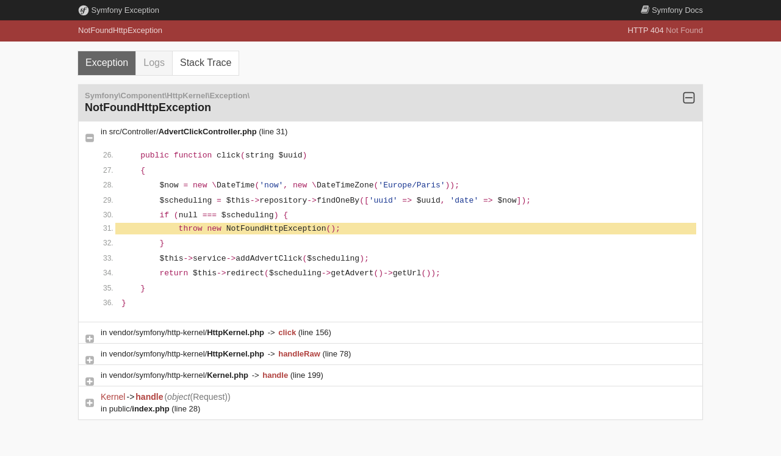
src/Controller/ (184, 131)
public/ (140, 408)
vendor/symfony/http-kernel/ (188, 332)
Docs (672, 10)
